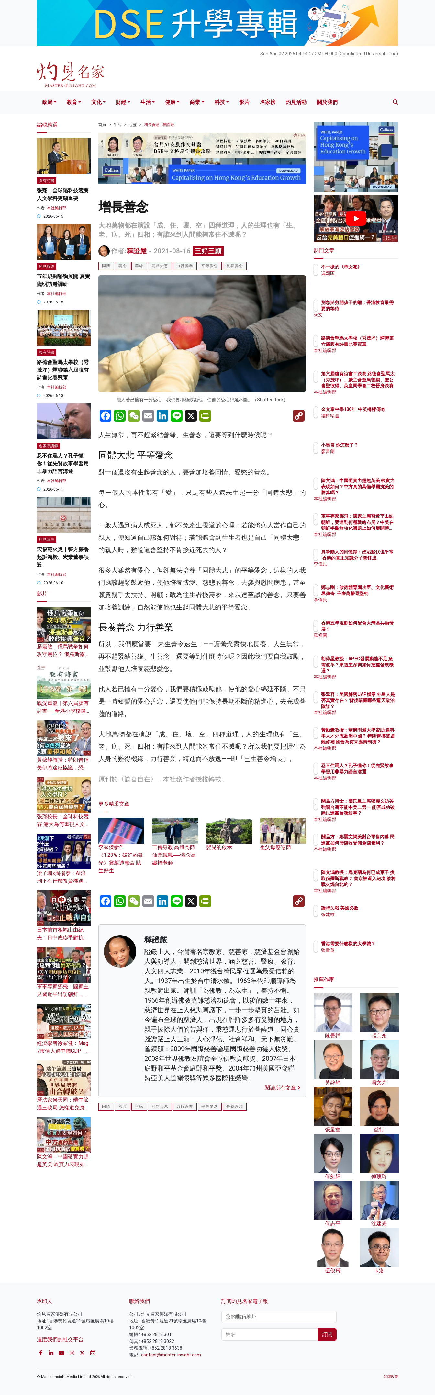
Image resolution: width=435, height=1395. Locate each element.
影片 (244, 102)
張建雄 (366, 920)
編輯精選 (368, 421)
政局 (47, 102)
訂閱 (327, 1334)
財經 (121, 102)
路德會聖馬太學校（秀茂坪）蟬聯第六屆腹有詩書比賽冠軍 (63, 370)
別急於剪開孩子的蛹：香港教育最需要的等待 (377, 308)
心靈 (133, 124)
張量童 (366, 955)
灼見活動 (296, 102)
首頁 (102, 124)
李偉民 (366, 570)
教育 (72, 102)
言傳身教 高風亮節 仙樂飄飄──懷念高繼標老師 (175, 846)
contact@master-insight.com (171, 1354)
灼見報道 (46, 266)
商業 (195, 102)
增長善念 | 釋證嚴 (159, 124)
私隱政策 (391, 1377)
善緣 (139, 266)
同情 (106, 266)
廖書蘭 (366, 457)
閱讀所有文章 (282, 1088)
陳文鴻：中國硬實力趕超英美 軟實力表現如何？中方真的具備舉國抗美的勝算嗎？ (377, 492)
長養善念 (234, 266)
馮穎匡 (366, 279)
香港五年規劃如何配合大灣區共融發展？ (377, 628)
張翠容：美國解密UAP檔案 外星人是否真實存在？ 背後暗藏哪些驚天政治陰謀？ (377, 706)
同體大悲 (159, 266)
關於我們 (327, 102)
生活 (145, 102)
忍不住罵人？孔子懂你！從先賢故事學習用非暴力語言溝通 (63, 463)
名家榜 (267, 102)
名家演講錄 (48, 446)
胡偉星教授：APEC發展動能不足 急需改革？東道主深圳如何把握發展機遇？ (377, 670)
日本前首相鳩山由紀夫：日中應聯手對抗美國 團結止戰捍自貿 (63, 937)
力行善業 (184, 266)
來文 (363, 320)
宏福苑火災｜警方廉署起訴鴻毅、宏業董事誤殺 (63, 557)
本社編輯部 (56, 208)
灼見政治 (46, 539)
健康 (170, 102)
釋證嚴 (137, 251)
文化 (96, 102)
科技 (220, 102)
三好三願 (208, 251)
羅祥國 (366, 641)
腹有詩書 (46, 180)
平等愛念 (209, 266)
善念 (122, 266)
